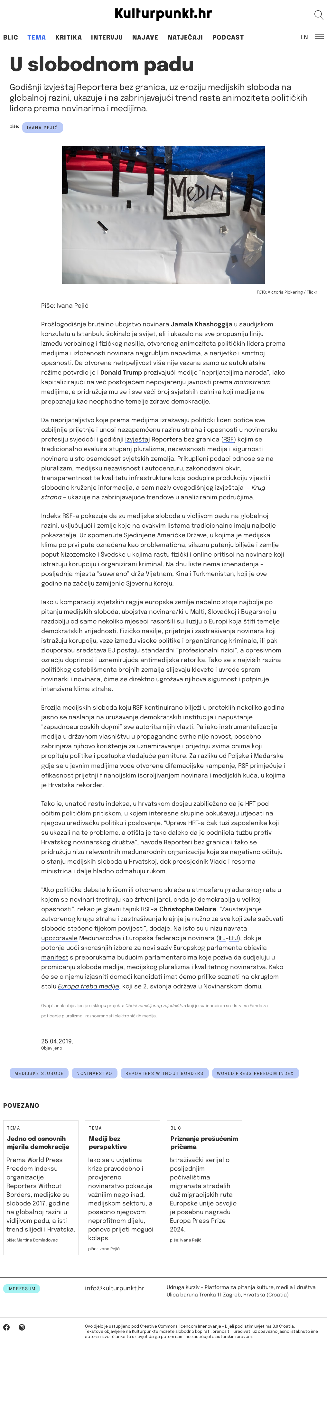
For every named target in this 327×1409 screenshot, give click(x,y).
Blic (10, 38)
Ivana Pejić (42, 128)
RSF (228, 440)
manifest (54, 958)
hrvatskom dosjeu (165, 804)
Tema (36, 38)
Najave (145, 38)
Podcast (228, 38)
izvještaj (137, 440)
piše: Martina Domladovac (32, 1240)
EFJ (233, 938)
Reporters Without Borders (165, 1073)
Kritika (68, 38)
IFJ (222, 938)
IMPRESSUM (21, 1289)
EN (304, 37)
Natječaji (185, 38)
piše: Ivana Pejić (104, 1249)
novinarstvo (94, 1073)
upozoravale (59, 938)
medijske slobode (39, 1073)
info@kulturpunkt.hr (115, 1289)
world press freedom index (255, 1073)
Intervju (107, 38)
